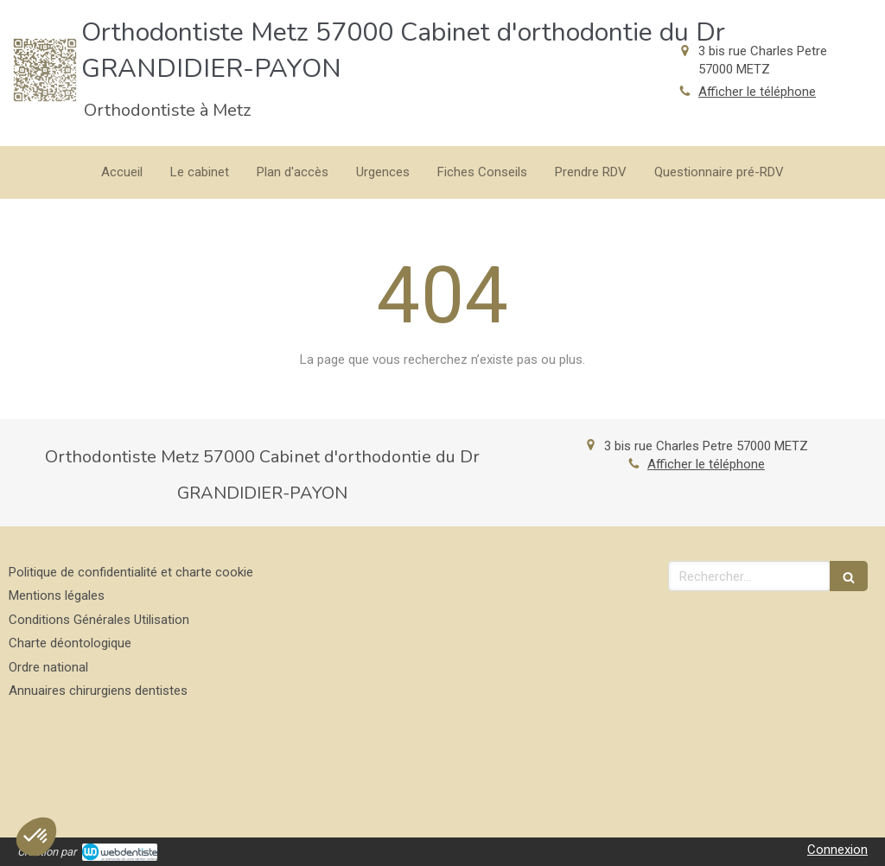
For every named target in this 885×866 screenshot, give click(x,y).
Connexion (837, 849)
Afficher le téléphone (757, 91)
